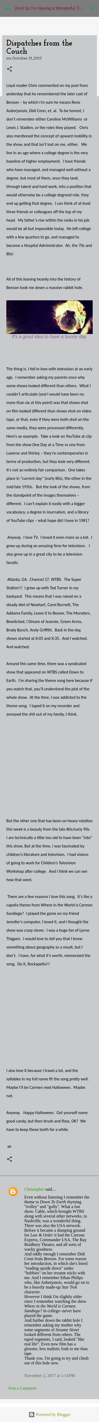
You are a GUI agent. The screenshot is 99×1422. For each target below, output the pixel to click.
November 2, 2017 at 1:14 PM (49, 1375)
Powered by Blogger (50, 1414)
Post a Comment (22, 1388)
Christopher (34, 1189)
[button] (9, 69)
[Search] (91, 8)
